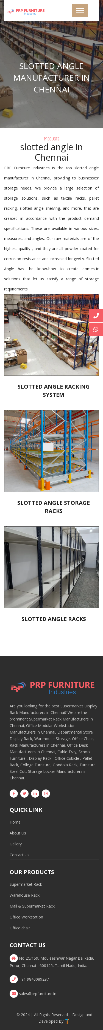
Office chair (20, 927)
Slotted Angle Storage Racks (53, 507)
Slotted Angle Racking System (54, 390)
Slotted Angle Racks (53, 619)
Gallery (16, 843)
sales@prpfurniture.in (37, 993)
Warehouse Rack (25, 895)
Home (15, 822)
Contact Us (19, 854)
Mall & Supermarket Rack (32, 906)
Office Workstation (26, 917)
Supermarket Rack (26, 884)
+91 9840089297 (34, 979)
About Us (18, 833)
